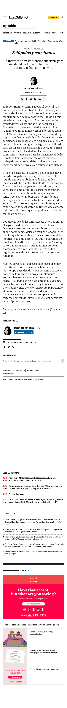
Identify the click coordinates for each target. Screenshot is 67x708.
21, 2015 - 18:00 (33, 92)
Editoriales (7, 33)
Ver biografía (23, 332)
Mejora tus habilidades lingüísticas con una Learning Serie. (32, 624)
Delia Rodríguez (33, 88)
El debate (36, 33)
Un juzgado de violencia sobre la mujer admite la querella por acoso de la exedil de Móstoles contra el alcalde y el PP (33, 500)
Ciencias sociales (45, 361)
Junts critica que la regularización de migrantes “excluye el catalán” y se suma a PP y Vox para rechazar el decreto (34, 538)
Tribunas (17, 33)
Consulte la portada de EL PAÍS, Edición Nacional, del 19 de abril (39, 42)
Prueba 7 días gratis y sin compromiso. (45, 669)
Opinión (9, 26)
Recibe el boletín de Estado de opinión (22, 342)
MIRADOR (27, 49)
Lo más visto (9, 514)
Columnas (27, 33)
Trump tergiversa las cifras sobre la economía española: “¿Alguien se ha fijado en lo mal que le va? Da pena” (33, 530)
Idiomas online (33, 579)
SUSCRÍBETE (53, 17)
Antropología (30, 361)
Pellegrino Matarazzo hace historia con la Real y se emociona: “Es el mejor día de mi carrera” (29, 479)
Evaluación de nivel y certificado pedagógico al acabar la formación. (44, 651)
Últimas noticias (11, 473)
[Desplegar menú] (5, 17)
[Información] (42, 49)
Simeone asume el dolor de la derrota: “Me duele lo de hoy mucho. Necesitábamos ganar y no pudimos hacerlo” (33, 487)
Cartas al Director (50, 33)
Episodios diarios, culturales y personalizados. (41, 633)
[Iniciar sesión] (62, 17)
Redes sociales (17, 361)
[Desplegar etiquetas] (62, 361)
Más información (9, 373)
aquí (41, 379)
